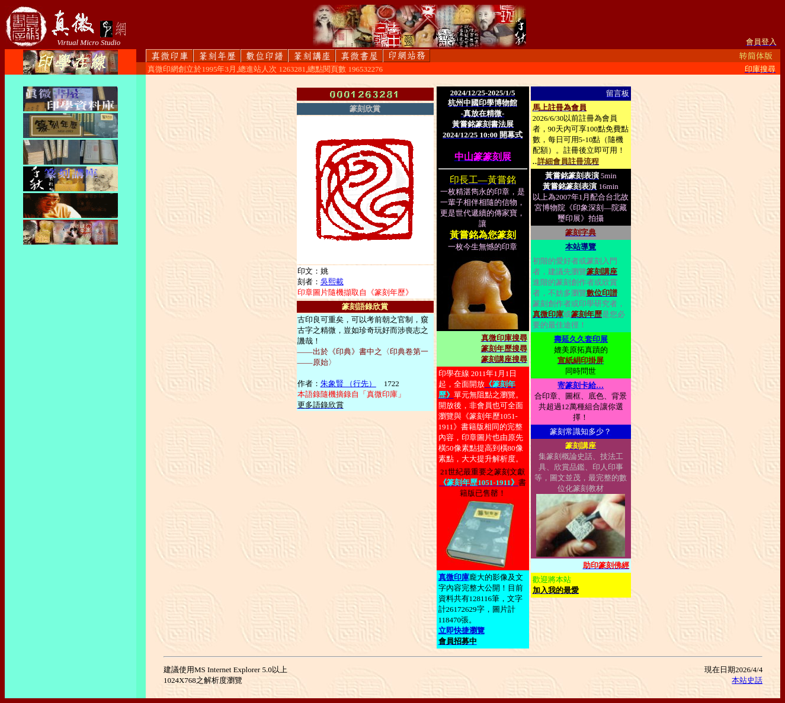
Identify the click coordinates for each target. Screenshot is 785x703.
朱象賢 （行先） (348, 383)
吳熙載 (332, 281)
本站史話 (747, 680)
